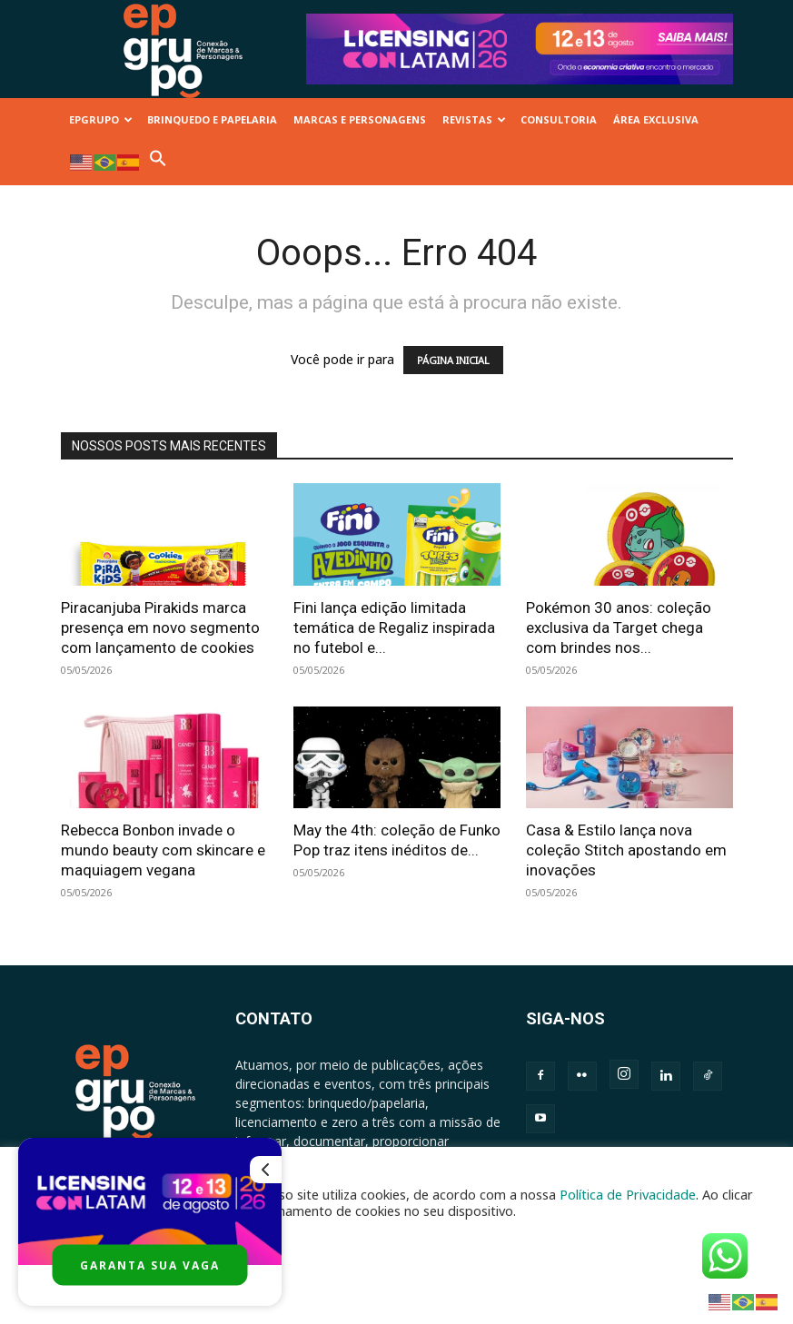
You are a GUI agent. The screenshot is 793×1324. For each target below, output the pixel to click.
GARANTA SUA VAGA (150, 1265)
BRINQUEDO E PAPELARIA (212, 119)
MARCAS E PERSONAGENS (359, 119)
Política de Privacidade (628, 1194)
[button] (158, 163)
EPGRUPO (101, 119)
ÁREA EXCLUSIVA (656, 119)
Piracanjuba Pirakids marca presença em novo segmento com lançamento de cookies (160, 627)
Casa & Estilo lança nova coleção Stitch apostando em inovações (626, 850)
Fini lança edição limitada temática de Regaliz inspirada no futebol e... (394, 627)
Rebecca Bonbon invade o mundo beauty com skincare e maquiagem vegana (163, 850)
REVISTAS (474, 119)
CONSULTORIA (558, 119)
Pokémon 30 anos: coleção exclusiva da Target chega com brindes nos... (618, 627)
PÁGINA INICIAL (453, 360)
